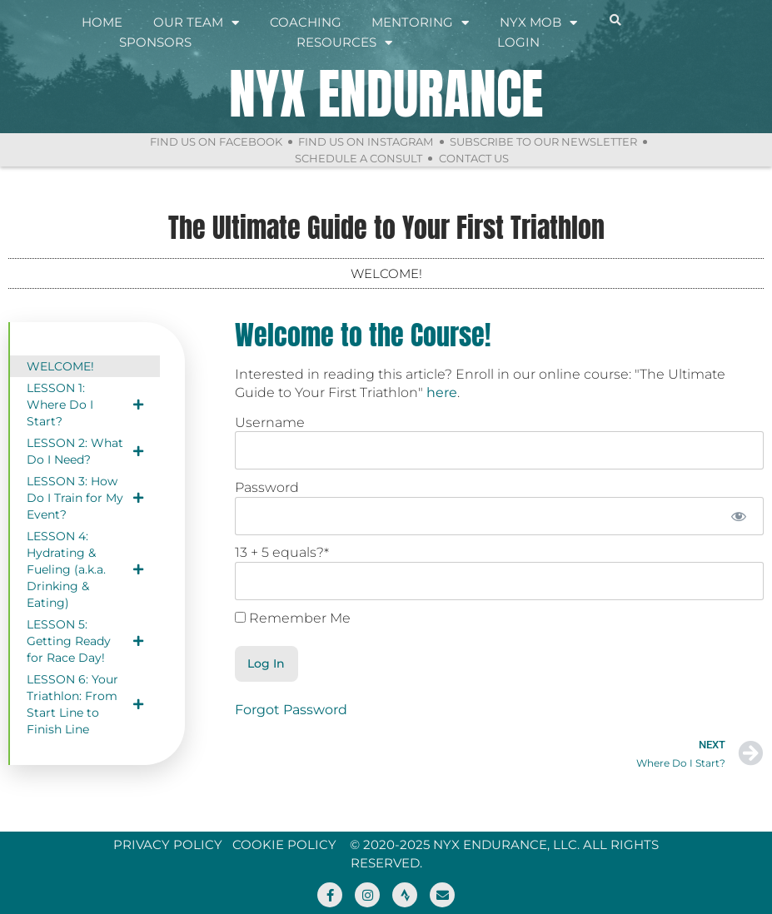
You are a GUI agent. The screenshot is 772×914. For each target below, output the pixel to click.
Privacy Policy (167, 844)
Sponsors (155, 42)
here (441, 392)
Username (270, 422)
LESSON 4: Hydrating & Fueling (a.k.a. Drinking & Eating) (85, 569)
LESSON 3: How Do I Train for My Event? (85, 498)
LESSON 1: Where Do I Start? (85, 404)
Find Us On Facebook (215, 141)
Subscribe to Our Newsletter (543, 141)
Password (267, 487)
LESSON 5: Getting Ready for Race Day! (85, 641)
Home (102, 22)
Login (518, 42)
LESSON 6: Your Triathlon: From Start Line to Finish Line (85, 704)
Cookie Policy (284, 844)
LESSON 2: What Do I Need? (85, 451)
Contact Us (474, 158)
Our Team (196, 22)
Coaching (305, 22)
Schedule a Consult (358, 158)
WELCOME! (60, 366)
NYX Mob (538, 22)
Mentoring (420, 22)
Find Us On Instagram (365, 141)
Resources (344, 42)
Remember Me (293, 618)
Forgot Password (291, 710)
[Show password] (739, 516)
